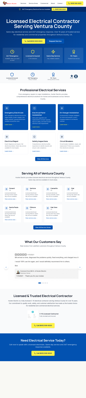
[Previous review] (6, 267)
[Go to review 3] (43, 282)
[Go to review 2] (42, 282)
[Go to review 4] (45, 282)
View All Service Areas (43, 227)
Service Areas (33, 3)
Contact (59, 3)
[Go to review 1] (39, 282)
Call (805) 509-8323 (33, 41)
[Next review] (80, 267)
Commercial (44, 3)
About (53, 3)
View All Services (43, 159)
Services (23, 3)
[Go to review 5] (47, 282)
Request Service (55, 41)
